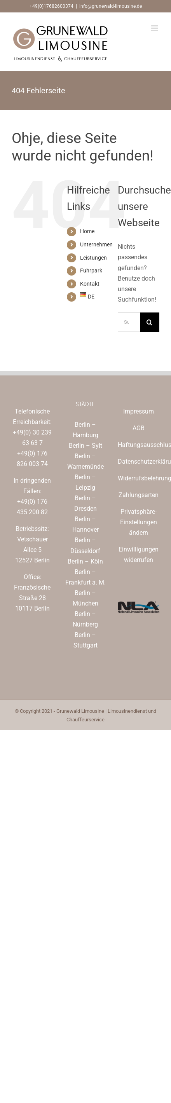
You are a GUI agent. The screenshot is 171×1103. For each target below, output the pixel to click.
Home (87, 231)
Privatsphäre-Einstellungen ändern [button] (138, 522)
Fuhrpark (91, 270)
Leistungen (93, 258)
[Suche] (149, 322)
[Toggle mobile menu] (155, 28)
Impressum (138, 411)
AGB (139, 428)
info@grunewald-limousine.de (110, 6)
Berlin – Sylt (85, 445)
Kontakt (89, 284)
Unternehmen (96, 244)
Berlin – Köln (85, 561)
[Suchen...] (129, 322)
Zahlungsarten (139, 495)
